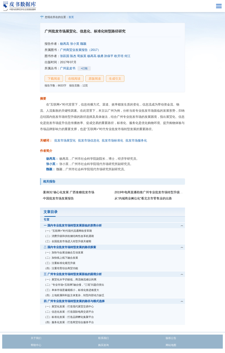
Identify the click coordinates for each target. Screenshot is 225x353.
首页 (71, 17)
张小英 (74, 43)
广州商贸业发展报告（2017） (80, 50)
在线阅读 (74, 78)
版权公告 (171, 338)
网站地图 (171, 345)
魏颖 (83, 43)
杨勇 (100, 56)
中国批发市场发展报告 (58, 198)
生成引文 (115, 78)
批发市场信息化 (89, 140)
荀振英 (81, 56)
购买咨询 (103, 345)
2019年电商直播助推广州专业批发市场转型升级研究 (150, 192)
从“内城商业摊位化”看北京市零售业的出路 (143, 198)
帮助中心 (36, 345)
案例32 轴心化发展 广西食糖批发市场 (68, 192)
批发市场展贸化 (65, 140)
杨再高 (64, 43)
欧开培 (118, 56)
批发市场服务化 (136, 140)
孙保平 (108, 56)
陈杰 (73, 56)
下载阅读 (54, 78)
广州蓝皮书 (67, 68)
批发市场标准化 (112, 140)
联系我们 (103, 338)
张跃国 (64, 56)
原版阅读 (95, 78)
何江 (127, 56)
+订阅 (84, 68)
